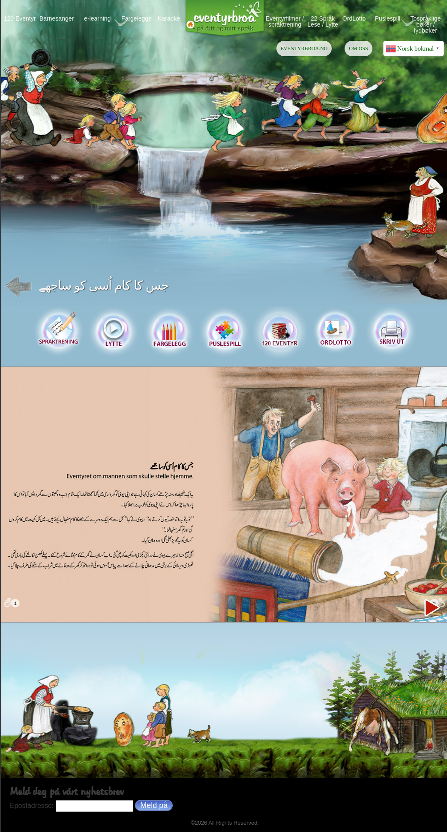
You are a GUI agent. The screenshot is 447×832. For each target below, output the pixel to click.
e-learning (97, 18)
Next (431, 608)
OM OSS (358, 48)
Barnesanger (56, 18)
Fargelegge (136, 18)
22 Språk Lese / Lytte (322, 21)
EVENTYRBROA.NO (304, 48)
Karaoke (169, 18)
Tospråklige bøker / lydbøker (426, 24)
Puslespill (387, 18)
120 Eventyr (20, 18)
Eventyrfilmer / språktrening (285, 21)
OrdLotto (354, 18)
